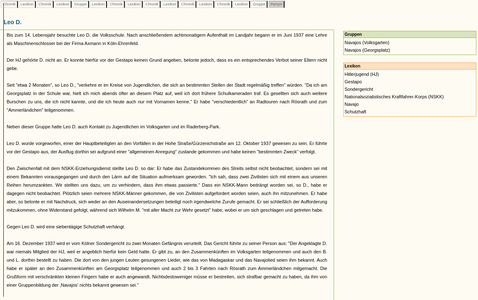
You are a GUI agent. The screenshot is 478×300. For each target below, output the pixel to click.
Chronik (9, 4)
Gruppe (80, 4)
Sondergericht (358, 89)
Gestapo (353, 81)
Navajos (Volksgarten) (366, 42)
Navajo (351, 104)
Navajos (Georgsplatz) (367, 50)
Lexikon (27, 4)
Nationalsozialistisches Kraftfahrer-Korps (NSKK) (393, 96)
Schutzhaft (355, 111)
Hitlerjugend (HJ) (361, 74)
